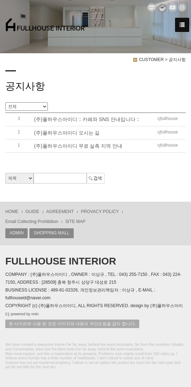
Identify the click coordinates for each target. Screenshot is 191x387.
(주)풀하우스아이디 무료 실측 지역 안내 (78, 146)
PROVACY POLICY (100, 211)
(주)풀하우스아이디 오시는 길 (67, 133)
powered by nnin (25, 314)
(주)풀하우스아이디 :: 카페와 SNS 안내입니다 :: (86, 119)
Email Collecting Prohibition (31, 221)
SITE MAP (75, 221)
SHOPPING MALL (51, 232)
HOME (11, 211)
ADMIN (16, 232)
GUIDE (32, 211)
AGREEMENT (60, 211)
